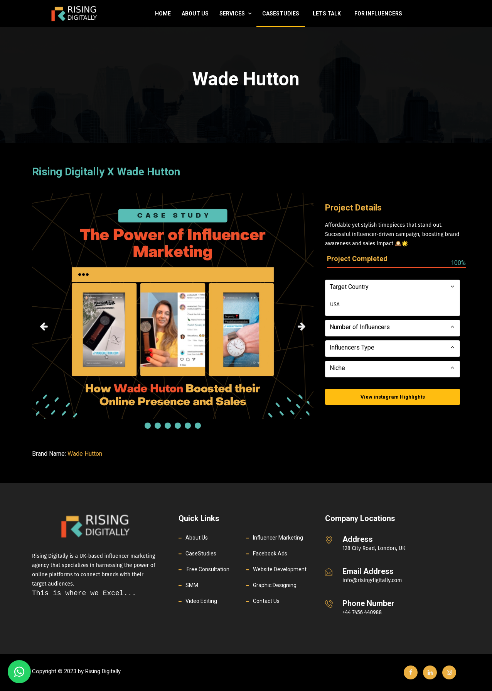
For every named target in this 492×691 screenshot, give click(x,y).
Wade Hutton (84, 453)
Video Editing (201, 601)
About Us (195, 13)
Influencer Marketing (278, 538)
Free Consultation (207, 569)
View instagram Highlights (393, 397)
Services (235, 13)
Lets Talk (327, 13)
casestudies (280, 13)
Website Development (280, 569)
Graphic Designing (275, 585)
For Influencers (378, 13)
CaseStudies (200, 553)
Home (163, 13)
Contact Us (266, 601)
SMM (191, 585)
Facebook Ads (270, 553)
